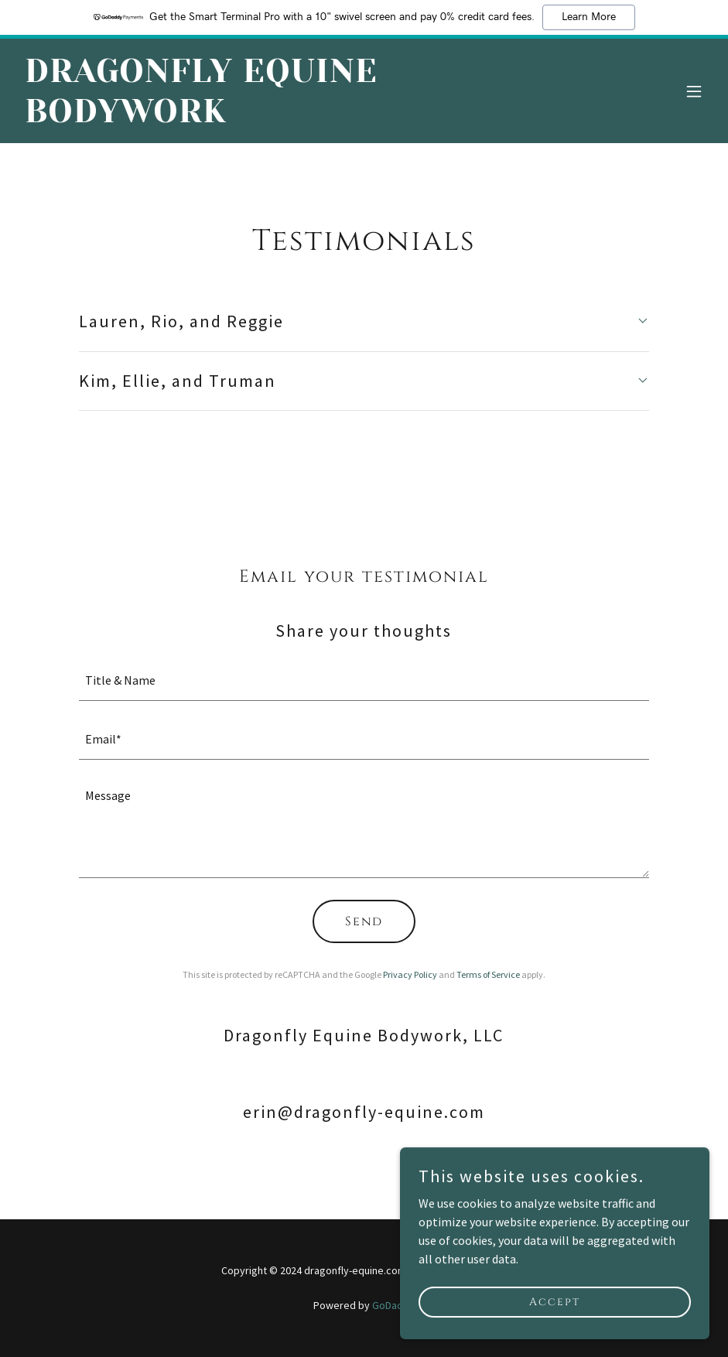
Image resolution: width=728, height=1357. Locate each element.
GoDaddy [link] (393, 1305)
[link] (260, 117)
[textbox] (363, 681)
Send (364, 921)
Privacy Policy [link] (410, 974)
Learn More (589, 17)
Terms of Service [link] (488, 974)
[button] (693, 91)
